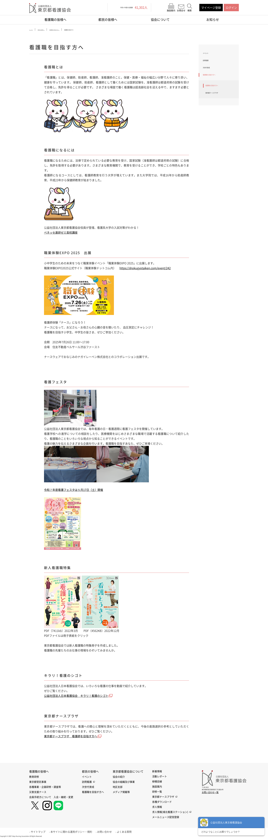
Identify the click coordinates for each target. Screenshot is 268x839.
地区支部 (117, 787)
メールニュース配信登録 (165, 817)
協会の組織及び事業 (124, 781)
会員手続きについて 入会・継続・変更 (51, 797)
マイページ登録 (211, 7)
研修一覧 (157, 791)
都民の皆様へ (107, 19)
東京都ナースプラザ (218, 103)
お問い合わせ (108, 831)
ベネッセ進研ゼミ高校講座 (61, 233)
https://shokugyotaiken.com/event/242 (145, 268)
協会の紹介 (119, 776)
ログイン (231, 7)
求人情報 (157, 807)
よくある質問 (129, 831)
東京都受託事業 (37, 781)
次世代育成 (210, 72)
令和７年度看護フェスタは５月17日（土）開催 (73, 490)
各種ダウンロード (162, 801)
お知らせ (212, 19)
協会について (160, 19)
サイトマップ (39, 831)
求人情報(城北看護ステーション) (170, 812)
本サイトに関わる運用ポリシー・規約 (74, 831)
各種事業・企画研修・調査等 (45, 787)
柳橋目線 (157, 781)
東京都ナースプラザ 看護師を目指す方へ (70, 736)
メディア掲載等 (121, 792)
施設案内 (157, 786)
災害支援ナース (37, 792)
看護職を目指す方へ (215, 82)
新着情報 (157, 771)
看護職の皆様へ (55, 19)
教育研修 (34, 776)
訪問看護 (208, 63)
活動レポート (159, 776)
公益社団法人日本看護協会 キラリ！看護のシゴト (76, 696)
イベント (208, 54)
